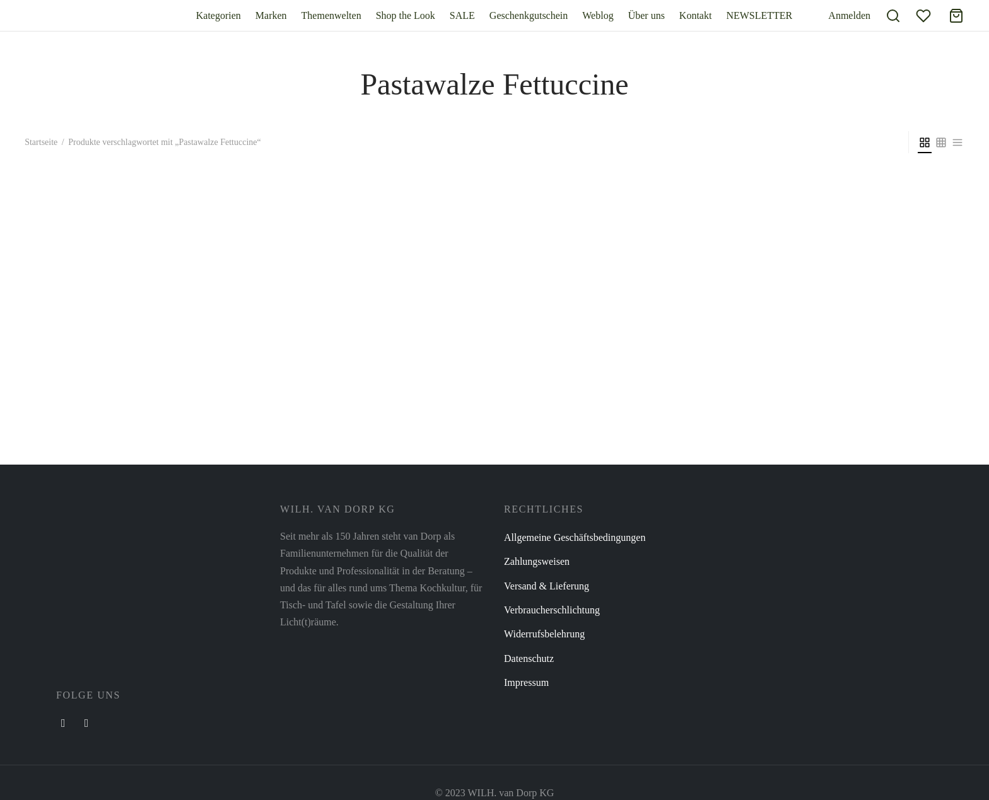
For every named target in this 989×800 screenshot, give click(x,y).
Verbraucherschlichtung (552, 610)
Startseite (41, 142)
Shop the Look (405, 15)
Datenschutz (529, 658)
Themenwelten (331, 15)
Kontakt (695, 15)
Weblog (597, 15)
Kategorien (218, 15)
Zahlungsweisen (537, 561)
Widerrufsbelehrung (544, 634)
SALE (462, 15)
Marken (271, 15)
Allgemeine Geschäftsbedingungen (574, 537)
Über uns (646, 15)
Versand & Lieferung (546, 586)
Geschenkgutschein (528, 15)
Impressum (526, 682)
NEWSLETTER (759, 15)
